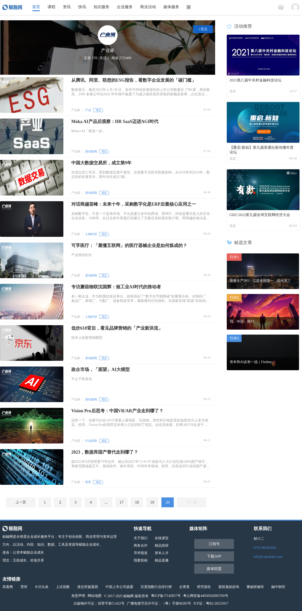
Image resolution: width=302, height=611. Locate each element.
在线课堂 (162, 538)
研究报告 (204, 587)
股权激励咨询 (228, 587)
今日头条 (42, 587)
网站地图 (94, 596)
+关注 (203, 29)
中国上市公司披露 (119, 587)
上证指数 (63, 587)
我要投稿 (141, 560)
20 (168, 502)
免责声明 (78, 596)
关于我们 (141, 538)
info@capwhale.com (268, 557)
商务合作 (141, 545)
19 (152, 502)
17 (122, 502)
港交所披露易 (87, 587)
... (106, 502)
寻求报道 (141, 553)
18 (137, 502)
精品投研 (162, 545)
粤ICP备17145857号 (166, 596)
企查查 (184, 587)
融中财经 (278, 587)
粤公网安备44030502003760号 (205, 596)
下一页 (191, 502)
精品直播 (162, 560)
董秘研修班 (255, 587)
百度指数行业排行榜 (156, 587)
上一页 (21, 502)
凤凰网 (7, 587)
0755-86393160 (265, 548)
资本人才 (162, 553)
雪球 (23, 587)
